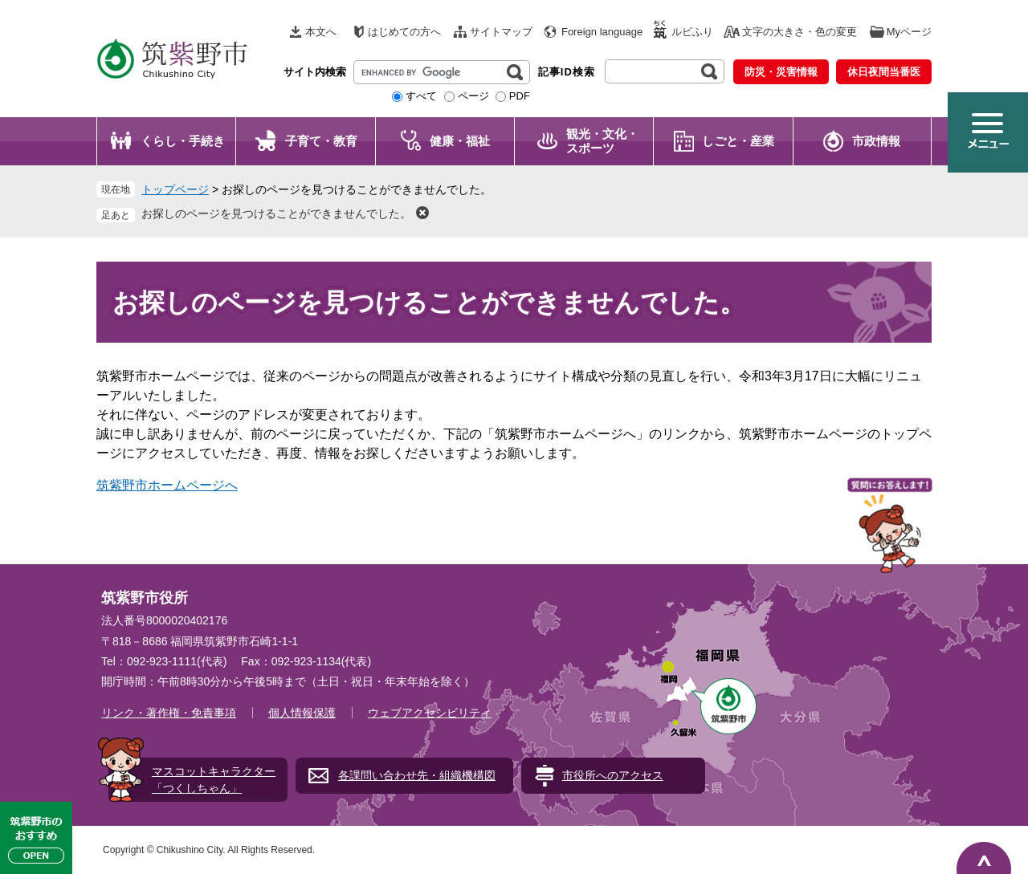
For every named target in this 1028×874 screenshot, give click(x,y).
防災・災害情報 (781, 72)
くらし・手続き (183, 141)
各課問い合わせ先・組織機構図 (417, 775)
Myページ (909, 32)
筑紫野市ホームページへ (167, 485)
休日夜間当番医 (883, 72)
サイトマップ (501, 32)
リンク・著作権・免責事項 (168, 712)
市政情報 (876, 141)
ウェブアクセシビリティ (430, 712)
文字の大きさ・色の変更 (799, 32)
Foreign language (601, 32)
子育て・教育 (321, 141)
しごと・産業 (738, 141)
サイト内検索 (315, 72)
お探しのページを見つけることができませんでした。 (276, 213)
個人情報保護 (302, 712)
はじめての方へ (404, 32)
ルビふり (692, 32)
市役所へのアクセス (612, 775)
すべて (421, 96)
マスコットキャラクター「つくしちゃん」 (213, 780)
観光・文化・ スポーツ (602, 141)
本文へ (321, 32)
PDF (519, 96)
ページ (473, 96)
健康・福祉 (460, 141)
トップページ (175, 189)
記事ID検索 (566, 72)
